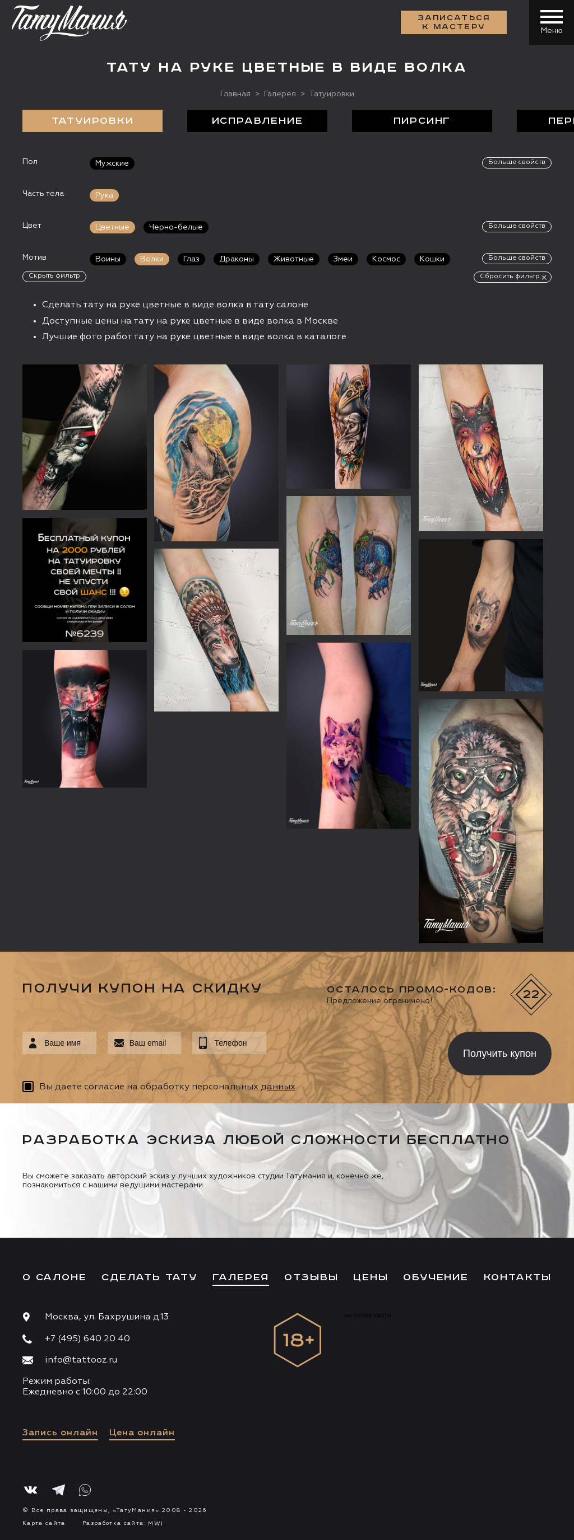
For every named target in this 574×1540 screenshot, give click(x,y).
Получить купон (499, 1053)
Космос (386, 259)
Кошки (432, 259)
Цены (370, 1277)
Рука (104, 195)
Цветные (112, 227)
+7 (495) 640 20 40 (87, 1339)
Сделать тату (149, 1277)
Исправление (257, 121)
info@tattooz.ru (81, 1360)
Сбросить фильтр (510, 276)
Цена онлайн (142, 1433)
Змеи (343, 259)
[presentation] (348, 1050)
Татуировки (93, 121)
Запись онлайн (60, 1433)
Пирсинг (422, 121)
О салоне (54, 1277)
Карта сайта (44, 1523)
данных (278, 1087)
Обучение (435, 1277)
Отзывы (311, 1277)
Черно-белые (176, 227)
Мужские (112, 163)
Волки (152, 259)
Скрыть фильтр (54, 276)
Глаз (191, 259)
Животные (294, 259)
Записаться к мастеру (454, 22)
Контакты (518, 1277)
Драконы (236, 259)
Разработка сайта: (122, 1523)
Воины (108, 259)
